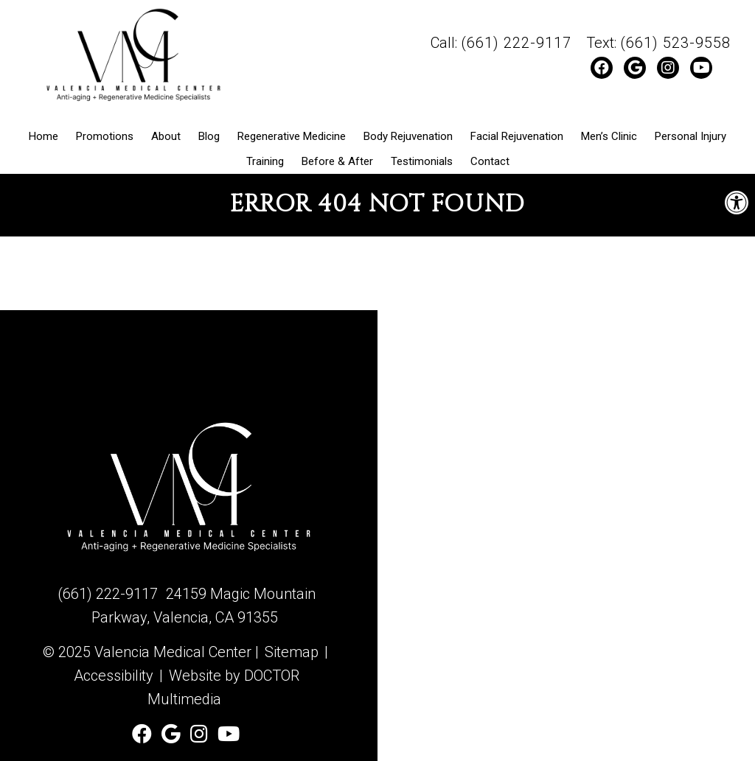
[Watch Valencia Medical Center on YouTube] (701, 68)
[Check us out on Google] (635, 68)
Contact (489, 161)
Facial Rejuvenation (516, 136)
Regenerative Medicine (291, 136)
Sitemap (292, 652)
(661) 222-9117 (516, 43)
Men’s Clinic (609, 136)
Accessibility (113, 675)
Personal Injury (690, 136)
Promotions (104, 136)
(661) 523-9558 (675, 43)
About (166, 136)
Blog (209, 136)
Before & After (337, 161)
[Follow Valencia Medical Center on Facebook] (602, 68)
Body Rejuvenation (408, 136)
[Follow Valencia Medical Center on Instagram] (668, 68)
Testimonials (422, 161)
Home (43, 136)
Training (265, 161)
